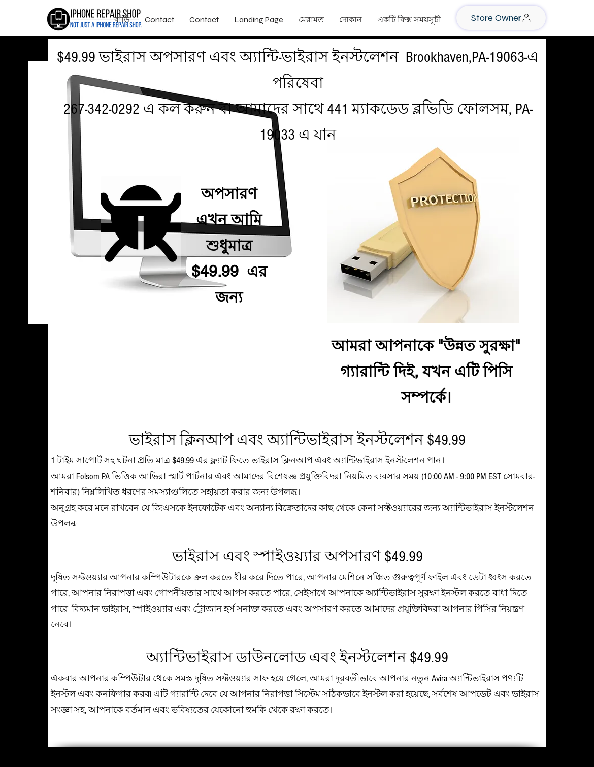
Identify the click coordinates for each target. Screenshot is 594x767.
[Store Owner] (501, 18)
